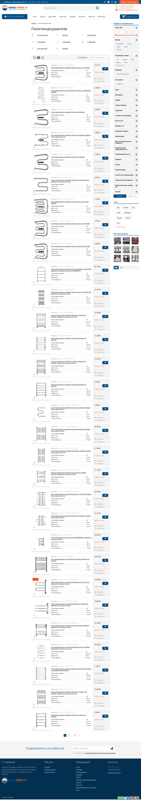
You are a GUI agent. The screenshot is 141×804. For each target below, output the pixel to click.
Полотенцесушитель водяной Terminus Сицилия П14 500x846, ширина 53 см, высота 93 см (68, 362)
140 (118, 208)
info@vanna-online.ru (114, 773)
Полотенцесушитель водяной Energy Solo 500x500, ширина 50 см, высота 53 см (70, 408)
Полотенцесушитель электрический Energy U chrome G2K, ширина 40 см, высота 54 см (70, 583)
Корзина (47, 767)
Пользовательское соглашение (86, 787)
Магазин (82, 17)
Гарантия (62, 17)
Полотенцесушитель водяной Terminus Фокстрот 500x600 (70, 224)
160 (118, 223)
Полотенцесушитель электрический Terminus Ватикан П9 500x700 (70, 560)
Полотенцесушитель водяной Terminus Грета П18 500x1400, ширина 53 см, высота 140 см (71, 293)
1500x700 (127, 213)
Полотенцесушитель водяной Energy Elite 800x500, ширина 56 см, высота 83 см (70, 430)
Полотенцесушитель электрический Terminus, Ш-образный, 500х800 (71, 91)
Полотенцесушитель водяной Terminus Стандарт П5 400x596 (68, 716)
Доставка (52, 17)
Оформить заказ (50, 769)
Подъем (72, 17)
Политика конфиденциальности (86, 780)
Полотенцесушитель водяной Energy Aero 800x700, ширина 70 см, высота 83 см (71, 516)
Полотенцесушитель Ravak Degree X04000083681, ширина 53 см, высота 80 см (71, 538)
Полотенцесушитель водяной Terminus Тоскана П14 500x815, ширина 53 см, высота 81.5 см (68, 316)
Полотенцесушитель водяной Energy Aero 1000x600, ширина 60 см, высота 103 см (71, 495)
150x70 (119, 218)
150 (133, 208)
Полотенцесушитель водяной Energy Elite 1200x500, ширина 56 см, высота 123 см (71, 451)
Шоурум (78, 782)
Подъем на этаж (81, 772)
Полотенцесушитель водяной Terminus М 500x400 (68, 157)
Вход (125, 2)
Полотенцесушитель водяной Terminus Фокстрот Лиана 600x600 (70, 202)
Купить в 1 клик (99, 72)
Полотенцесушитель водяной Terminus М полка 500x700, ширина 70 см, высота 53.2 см (70, 181)
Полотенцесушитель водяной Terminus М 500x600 (68, 112)
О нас (35, 17)
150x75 (128, 218)
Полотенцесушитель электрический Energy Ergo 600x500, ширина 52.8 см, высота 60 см (70, 626)
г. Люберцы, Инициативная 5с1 (14, 2)
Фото (78, 790)
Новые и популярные (96, 57)
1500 (118, 213)
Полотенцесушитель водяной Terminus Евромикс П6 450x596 (68, 385)
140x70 (125, 208)
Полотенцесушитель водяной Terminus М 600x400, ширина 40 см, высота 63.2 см (70, 136)
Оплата (42, 17)
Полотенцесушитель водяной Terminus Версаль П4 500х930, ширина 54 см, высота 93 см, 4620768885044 (71, 270)
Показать (120, 196)
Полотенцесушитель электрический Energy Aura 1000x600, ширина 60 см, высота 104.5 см (70, 648)
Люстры (91, 17)
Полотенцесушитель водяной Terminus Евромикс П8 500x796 (68, 339)
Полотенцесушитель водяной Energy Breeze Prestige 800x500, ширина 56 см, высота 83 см (68, 473)
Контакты (101, 17)
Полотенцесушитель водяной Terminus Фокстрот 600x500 (70, 68)
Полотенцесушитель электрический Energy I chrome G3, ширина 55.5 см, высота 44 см (69, 604)
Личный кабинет (49, 772)
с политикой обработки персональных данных (99, 753)
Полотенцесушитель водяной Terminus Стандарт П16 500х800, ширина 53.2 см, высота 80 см (69, 692)
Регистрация (132, 2)
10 (75, 735)
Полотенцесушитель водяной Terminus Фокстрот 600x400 (70, 246)
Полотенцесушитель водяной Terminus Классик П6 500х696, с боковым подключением (71, 669)
